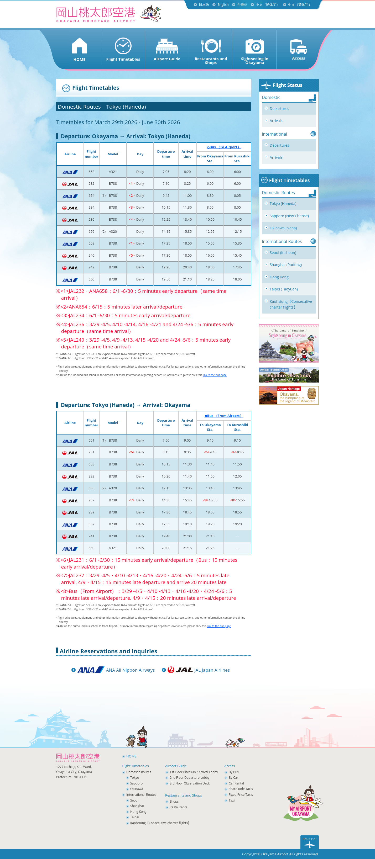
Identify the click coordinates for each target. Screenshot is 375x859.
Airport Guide (176, 765)
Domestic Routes (138, 772)
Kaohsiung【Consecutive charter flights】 (291, 304)
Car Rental (236, 783)
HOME (131, 756)
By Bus (234, 772)
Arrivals (276, 120)
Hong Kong (279, 276)
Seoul (134, 800)
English (223, 4)
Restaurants (178, 807)
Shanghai (137, 806)
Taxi (232, 800)
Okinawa (136, 789)
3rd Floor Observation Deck (190, 783)
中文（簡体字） (268, 4)
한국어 (242, 4)
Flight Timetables (285, 180)
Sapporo (136, 783)
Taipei (134, 817)
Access (229, 765)
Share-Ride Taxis (241, 789)
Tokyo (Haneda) (283, 203)
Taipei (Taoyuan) (284, 289)
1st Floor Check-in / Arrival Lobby (194, 772)
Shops (174, 801)
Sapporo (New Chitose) (289, 215)
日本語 (204, 4)
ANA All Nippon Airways (130, 670)
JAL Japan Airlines (212, 670)
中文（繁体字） (300, 4)
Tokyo (134, 777)
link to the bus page (215, 375)
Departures (279, 108)
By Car (233, 777)
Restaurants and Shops (183, 795)
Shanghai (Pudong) (286, 264)
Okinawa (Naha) (283, 227)
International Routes (141, 794)
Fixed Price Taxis (241, 794)
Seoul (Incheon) (283, 252)
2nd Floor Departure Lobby (189, 777)
